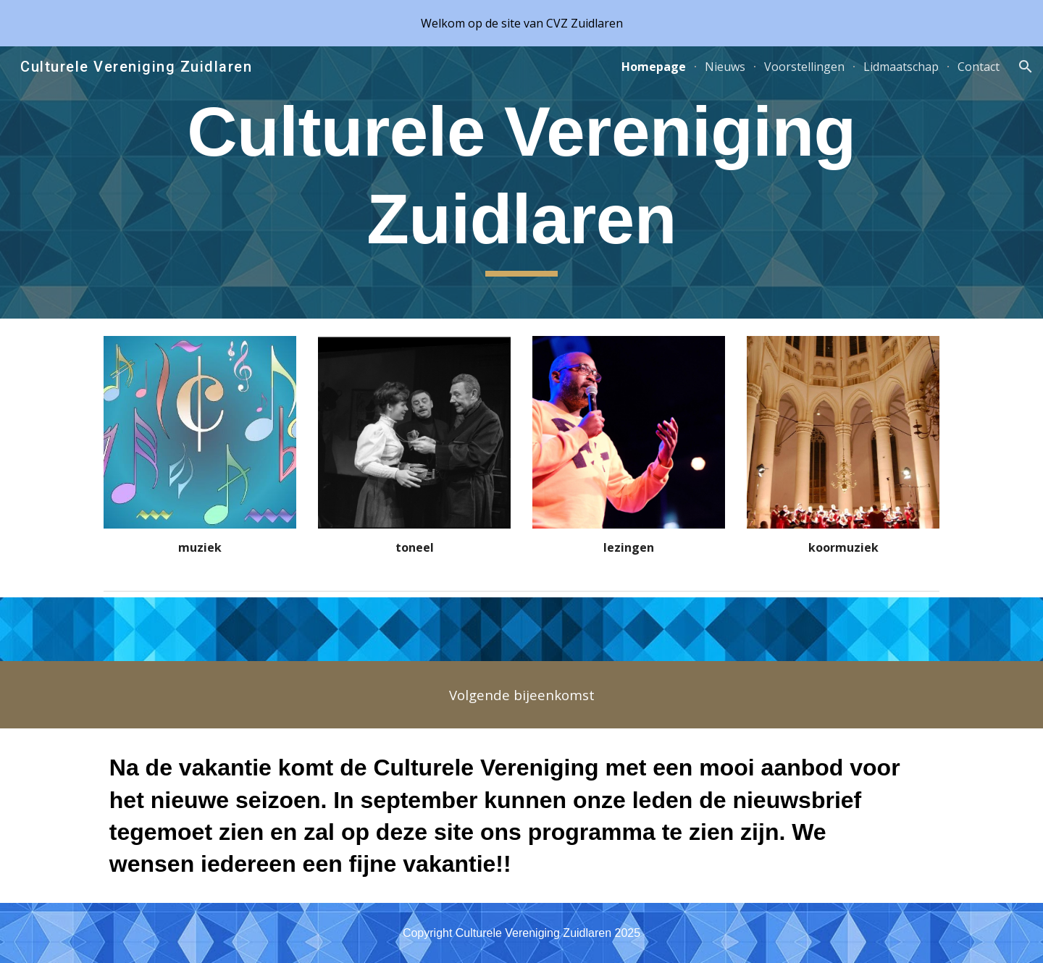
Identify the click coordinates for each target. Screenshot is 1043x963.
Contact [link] (979, 67)
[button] (1025, 66)
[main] (521, 182)
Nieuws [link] (725, 67)
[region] (521, 23)
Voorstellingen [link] (804, 67)
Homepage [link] (653, 67)
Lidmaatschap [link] (901, 67)
